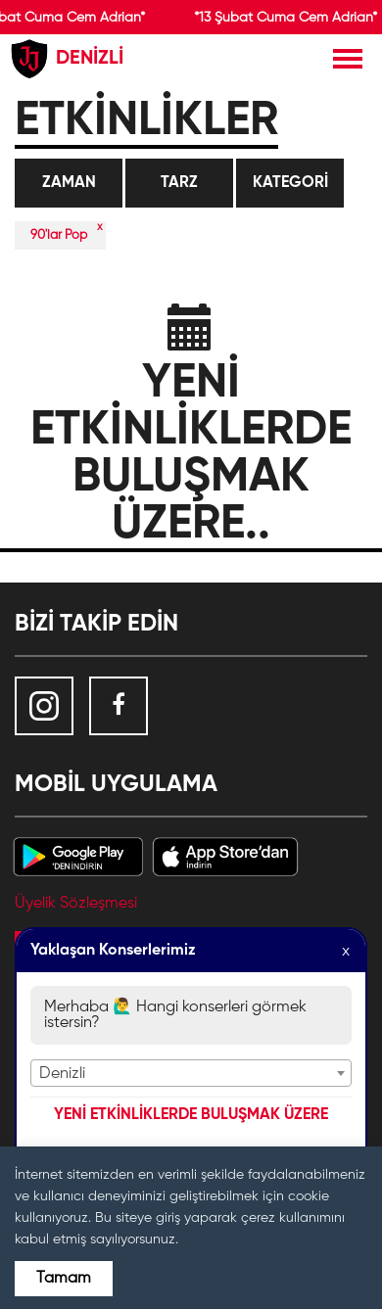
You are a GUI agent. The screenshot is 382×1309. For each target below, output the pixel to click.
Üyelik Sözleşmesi (76, 904)
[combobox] (191, 1073)
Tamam (63, 1278)
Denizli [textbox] (62, 1074)
